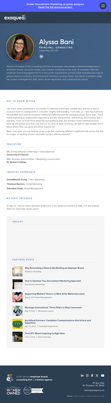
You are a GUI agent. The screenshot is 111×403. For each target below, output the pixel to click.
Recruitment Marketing (34, 284)
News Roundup (44, 337)
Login (102, 396)
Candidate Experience (48, 326)
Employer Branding (33, 271)
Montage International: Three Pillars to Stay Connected (53, 307)
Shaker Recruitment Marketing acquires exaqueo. (55, 6)
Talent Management (43, 297)
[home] (15, 18)
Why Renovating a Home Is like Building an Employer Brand (54, 268)
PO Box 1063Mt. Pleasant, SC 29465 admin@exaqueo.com (93, 386)
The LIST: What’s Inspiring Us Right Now (45, 333)
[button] (103, 5)
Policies (70, 396)
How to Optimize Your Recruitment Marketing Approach (53, 281)
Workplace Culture (46, 311)
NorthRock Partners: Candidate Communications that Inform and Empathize (58, 321)
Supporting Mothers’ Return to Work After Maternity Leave (55, 294)
